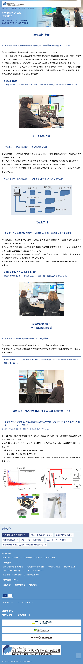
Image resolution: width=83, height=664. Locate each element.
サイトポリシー (7, 602)
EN (10, 595)
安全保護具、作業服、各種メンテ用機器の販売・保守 (23, 544)
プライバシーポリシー (25, 602)
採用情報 (33, 584)
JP (5, 595)
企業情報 (7, 553)
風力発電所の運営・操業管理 (14, 535)
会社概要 (29, 557)
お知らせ (7, 584)
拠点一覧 (39, 557)
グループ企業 (50, 557)
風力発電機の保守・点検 (40, 535)
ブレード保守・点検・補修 (31, 539)
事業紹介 (14, 8)
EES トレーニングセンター (57, 539)
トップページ (5, 8)
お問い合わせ (20, 584)
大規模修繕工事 (9, 539)
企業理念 (6, 557)
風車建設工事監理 (63, 535)
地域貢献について (10, 579)
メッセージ (18, 557)
